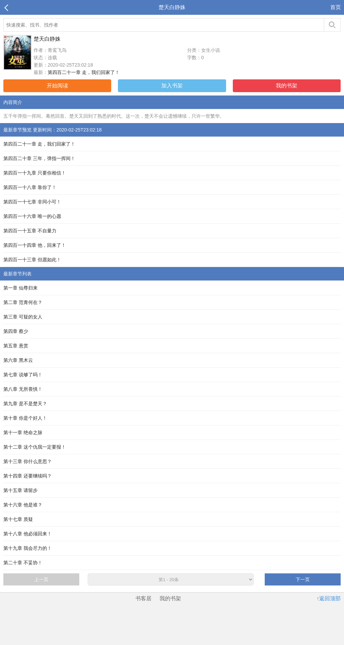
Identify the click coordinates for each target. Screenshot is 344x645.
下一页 (303, 579)
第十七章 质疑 (18, 519)
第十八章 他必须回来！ (27, 533)
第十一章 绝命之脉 (22, 432)
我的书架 (286, 85)
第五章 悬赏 (15, 345)
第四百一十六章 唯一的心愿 (32, 216)
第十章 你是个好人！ (25, 418)
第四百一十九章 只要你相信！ (34, 173)
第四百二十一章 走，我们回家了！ (84, 72)
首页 (335, 7)
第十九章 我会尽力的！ (27, 548)
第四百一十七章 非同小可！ (32, 201)
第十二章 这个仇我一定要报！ (34, 447)
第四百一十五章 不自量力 (29, 230)
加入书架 (172, 85)
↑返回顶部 (328, 598)
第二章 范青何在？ (22, 302)
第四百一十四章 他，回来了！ (34, 245)
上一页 (41, 579)
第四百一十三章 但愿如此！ (32, 259)
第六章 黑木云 (18, 360)
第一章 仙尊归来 (20, 288)
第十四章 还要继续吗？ (27, 476)
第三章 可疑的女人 (22, 316)
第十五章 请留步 (20, 490)
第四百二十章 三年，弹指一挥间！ (39, 158)
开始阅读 (57, 85)
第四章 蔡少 (15, 331)
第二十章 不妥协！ (22, 562)
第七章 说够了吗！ (22, 374)
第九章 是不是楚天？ (25, 403)
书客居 (143, 598)
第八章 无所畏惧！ (22, 389)
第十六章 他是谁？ (22, 504)
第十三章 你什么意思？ (27, 461)
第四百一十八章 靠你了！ (29, 187)
